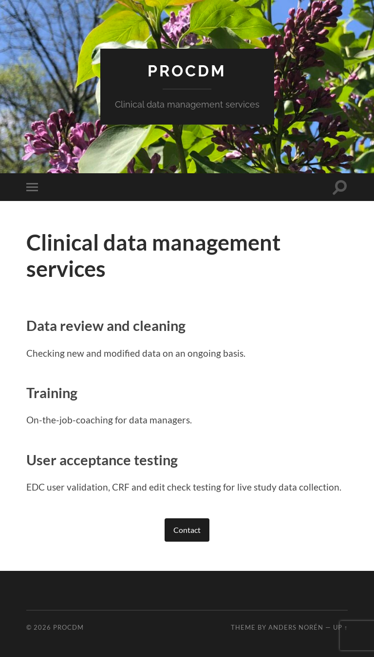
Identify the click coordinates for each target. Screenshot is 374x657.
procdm (187, 71)
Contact (187, 529)
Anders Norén (295, 627)
